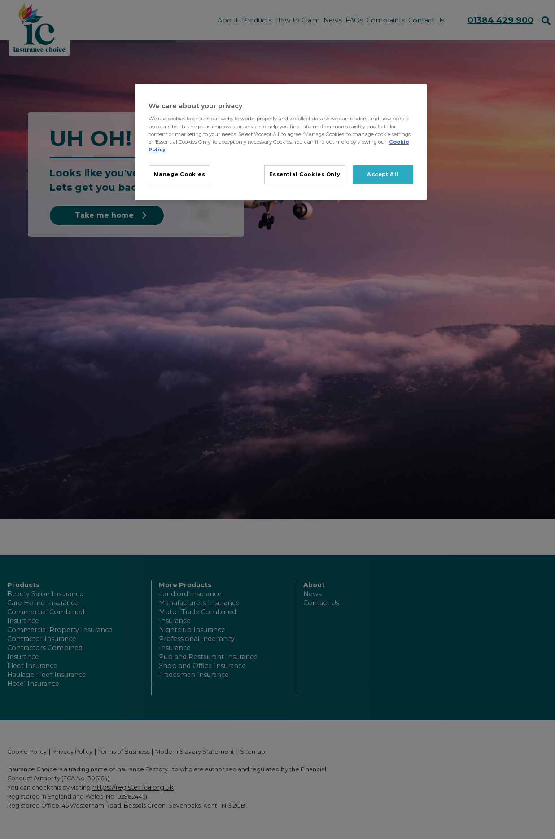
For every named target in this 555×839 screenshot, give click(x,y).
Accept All (382, 174)
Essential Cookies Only (305, 174)
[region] (281, 142)
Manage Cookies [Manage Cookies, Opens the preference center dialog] (179, 174)
